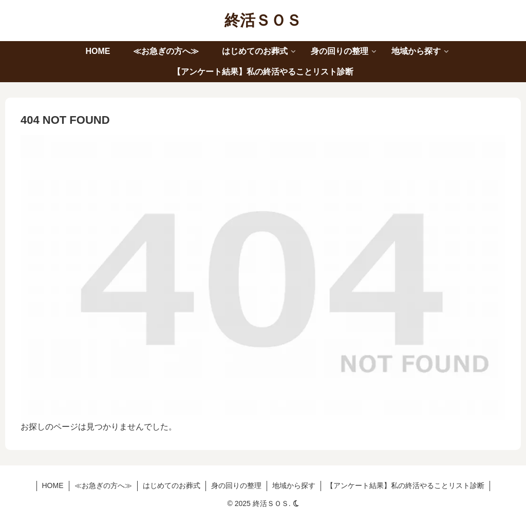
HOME (53, 485)
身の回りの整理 (236, 485)
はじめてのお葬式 (171, 485)
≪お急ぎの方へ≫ (103, 485)
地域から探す (293, 485)
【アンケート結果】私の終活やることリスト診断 (405, 485)
